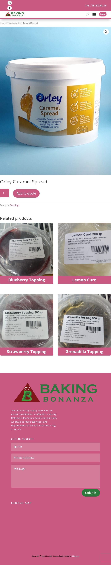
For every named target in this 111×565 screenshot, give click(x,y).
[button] (106, 32)
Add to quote (26, 193)
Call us (90, 5)
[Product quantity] (4, 193)
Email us (101, 5)
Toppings (11, 23)
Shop (102, 14)
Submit (91, 492)
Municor (75, 556)
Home (3, 23)
